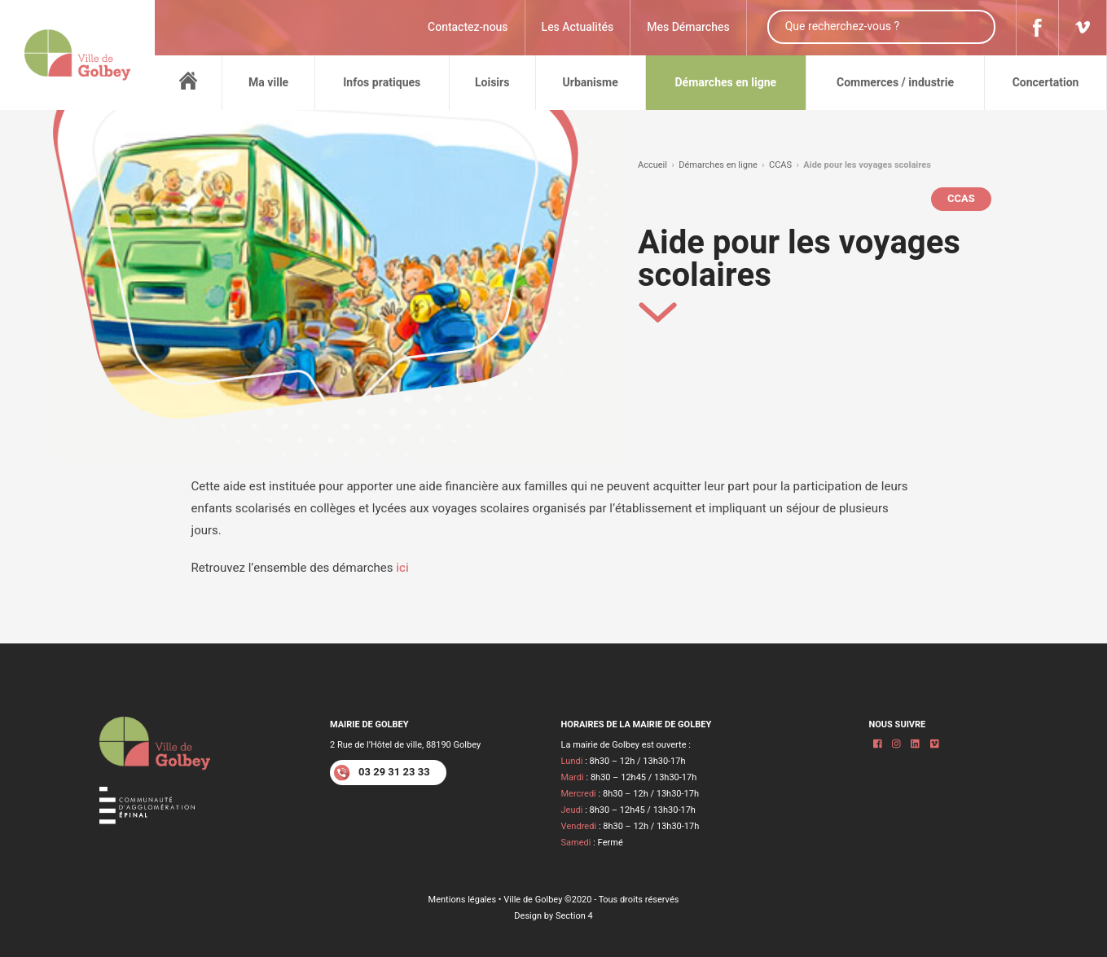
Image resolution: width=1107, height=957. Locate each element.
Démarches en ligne (718, 165)
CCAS (780, 165)
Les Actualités (578, 27)
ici (402, 568)
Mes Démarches (688, 27)
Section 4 (574, 916)
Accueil (652, 165)
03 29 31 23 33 (382, 772)
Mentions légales (462, 900)
